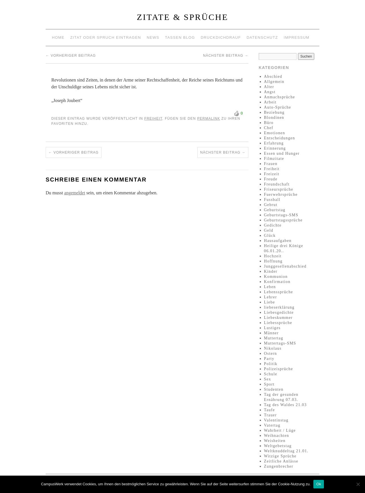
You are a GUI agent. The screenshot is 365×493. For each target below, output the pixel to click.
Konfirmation (277, 282)
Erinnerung (275, 148)
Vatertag (272, 425)
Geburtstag (274, 210)
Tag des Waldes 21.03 (285, 405)
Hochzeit (273, 256)
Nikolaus (273, 348)
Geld (268, 230)
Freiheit (153, 119)
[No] (358, 484)
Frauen (270, 164)
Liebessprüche (278, 323)
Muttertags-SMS (280, 343)
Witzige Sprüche (280, 456)
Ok (318, 484)
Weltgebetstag (278, 446)
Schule (270, 374)
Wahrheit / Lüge (280, 430)
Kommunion (276, 276)
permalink (208, 119)
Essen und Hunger (282, 153)
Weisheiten (275, 441)
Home (58, 37)
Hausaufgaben (278, 241)
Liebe (269, 302)
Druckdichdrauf (221, 37)
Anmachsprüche (279, 97)
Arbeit (270, 102)
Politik (270, 364)
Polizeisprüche (278, 369)
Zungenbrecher (278, 466)
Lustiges (272, 328)
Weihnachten (276, 435)
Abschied (273, 76)
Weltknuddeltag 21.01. (286, 451)
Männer (271, 333)
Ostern (270, 353)
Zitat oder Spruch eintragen (105, 37)
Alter (269, 87)
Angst (269, 92)
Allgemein (274, 82)
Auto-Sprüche (277, 107)
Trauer (270, 415)
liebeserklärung (279, 307)
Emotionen (274, 133)
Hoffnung (273, 261)
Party (269, 358)
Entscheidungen (279, 138)
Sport (269, 384)
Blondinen (274, 117)
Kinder (270, 271)
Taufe (269, 410)
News (153, 37)
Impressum (296, 37)
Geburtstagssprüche (283, 220)
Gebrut (270, 205)
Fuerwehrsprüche (281, 194)
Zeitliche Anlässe (281, 461)
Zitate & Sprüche (182, 17)
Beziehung (274, 112)
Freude (270, 179)
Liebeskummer (278, 317)
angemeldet (74, 192)
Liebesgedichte (279, 312)
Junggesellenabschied (285, 266)
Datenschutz (262, 37)
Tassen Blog (180, 37)
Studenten (274, 389)
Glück (270, 235)
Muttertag (273, 338)
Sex (267, 379)
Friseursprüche (278, 189)
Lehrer (270, 297)
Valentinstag (276, 420)
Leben (270, 287)
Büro (269, 123)
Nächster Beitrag (225, 56)
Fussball (272, 199)
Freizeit (271, 174)
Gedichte (273, 225)
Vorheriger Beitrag (71, 56)
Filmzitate (274, 158)
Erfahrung (274, 143)
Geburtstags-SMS (281, 215)
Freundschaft (277, 184)
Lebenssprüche (278, 292)
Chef (268, 128)
